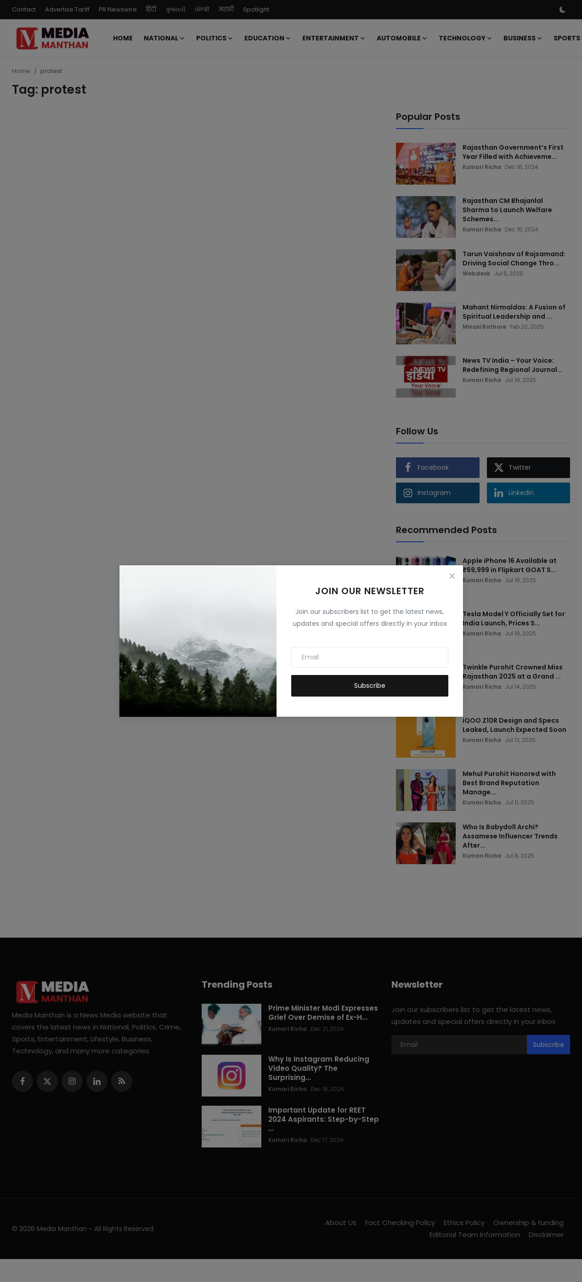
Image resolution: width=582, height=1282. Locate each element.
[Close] (452, 575)
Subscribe (369, 685)
